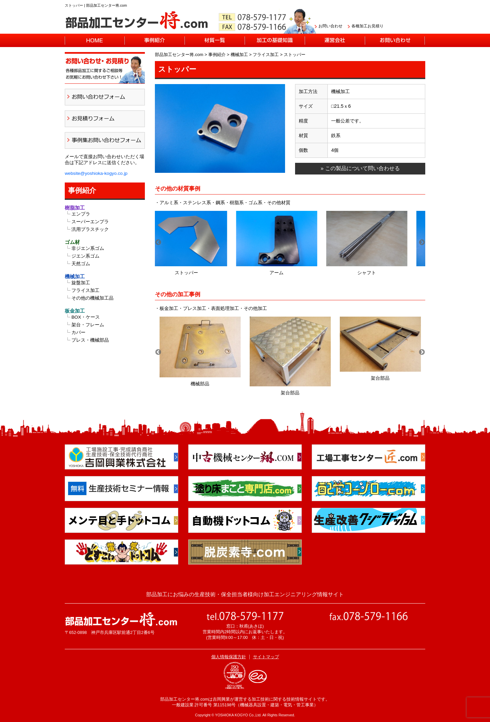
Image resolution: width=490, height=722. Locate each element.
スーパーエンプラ (90, 221)
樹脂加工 (75, 208)
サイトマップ (266, 657)
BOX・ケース (85, 317)
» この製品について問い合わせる (360, 168)
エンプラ (80, 214)
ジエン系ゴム (85, 256)
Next (422, 242)
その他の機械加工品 (92, 298)
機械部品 (200, 383)
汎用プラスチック (90, 229)
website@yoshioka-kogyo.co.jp (96, 173)
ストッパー (200, 272)
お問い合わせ (330, 26)
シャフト (380, 272)
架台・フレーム (87, 324)
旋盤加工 (80, 282)
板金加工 (75, 311)
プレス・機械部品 (90, 340)
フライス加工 (85, 290)
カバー (78, 332)
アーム (290, 272)
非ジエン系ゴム (87, 248)
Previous (158, 242)
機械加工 (75, 276)
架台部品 (290, 392)
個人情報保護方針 (228, 657)
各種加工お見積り (367, 26)
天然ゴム (80, 263)
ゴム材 (72, 242)
